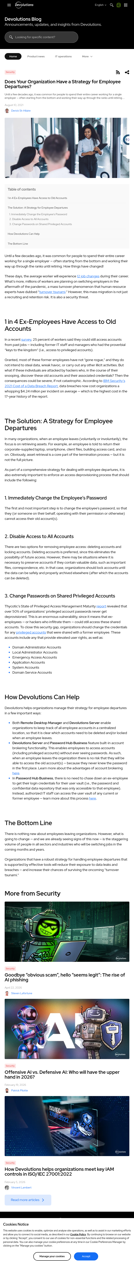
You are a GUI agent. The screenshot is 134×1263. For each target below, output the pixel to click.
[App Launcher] (125, 5)
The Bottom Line (18, 243)
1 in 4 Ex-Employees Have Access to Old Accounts (37, 198)
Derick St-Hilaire (18, 110)
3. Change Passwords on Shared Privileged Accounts (40, 224)
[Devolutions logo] (67, 1222)
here (15, 773)
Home (13, 56)
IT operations (63, 56)
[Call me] (118, 5)
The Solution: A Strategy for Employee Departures (38, 207)
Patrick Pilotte (16, 1090)
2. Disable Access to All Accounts (28, 219)
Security (10, 72)
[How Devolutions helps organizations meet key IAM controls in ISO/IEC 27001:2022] (67, 1126)
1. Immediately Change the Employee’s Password (38, 214)
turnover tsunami (52, 292)
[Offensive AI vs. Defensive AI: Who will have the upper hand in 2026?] (67, 1029)
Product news (36, 56)
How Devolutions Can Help (24, 234)
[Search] (111, 5)
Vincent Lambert (18, 1187)
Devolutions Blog (23, 19)
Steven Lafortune (18, 993)
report (101, 606)
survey (26, 339)
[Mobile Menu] (9, 5)
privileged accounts (31, 632)
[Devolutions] (24, 5)
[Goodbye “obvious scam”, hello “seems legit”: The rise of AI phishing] (67, 932)
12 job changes (88, 276)
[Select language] (101, 5)
